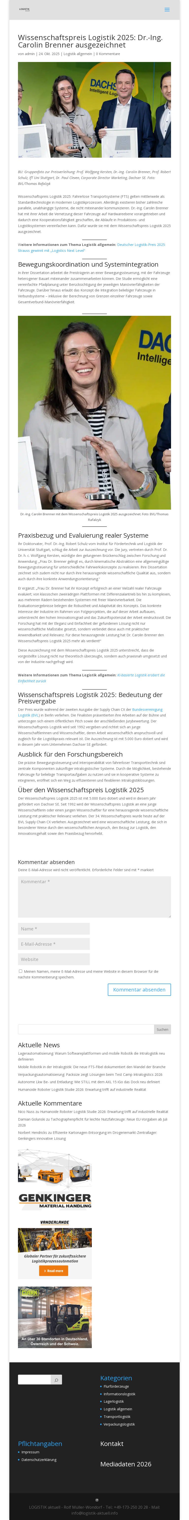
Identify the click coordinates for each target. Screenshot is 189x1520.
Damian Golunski (31, 1119)
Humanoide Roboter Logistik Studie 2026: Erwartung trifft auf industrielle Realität (82, 1089)
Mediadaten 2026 (126, 1463)
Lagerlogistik (114, 1401)
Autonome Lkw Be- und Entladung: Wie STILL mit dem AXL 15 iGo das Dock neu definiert (89, 1081)
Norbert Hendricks (32, 1132)
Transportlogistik (117, 1416)
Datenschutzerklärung (38, 1459)
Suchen (162, 1029)
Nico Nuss (26, 1111)
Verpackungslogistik (119, 1424)
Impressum (30, 1452)
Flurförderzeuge (116, 1386)
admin (30, 53)
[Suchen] (56, 1379)
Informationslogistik (119, 1394)
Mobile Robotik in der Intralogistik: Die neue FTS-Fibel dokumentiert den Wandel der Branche (92, 1066)
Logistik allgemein (77, 53)
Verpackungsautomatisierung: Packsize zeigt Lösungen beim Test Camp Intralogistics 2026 (90, 1074)
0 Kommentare (108, 53)
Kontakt (112, 1443)
